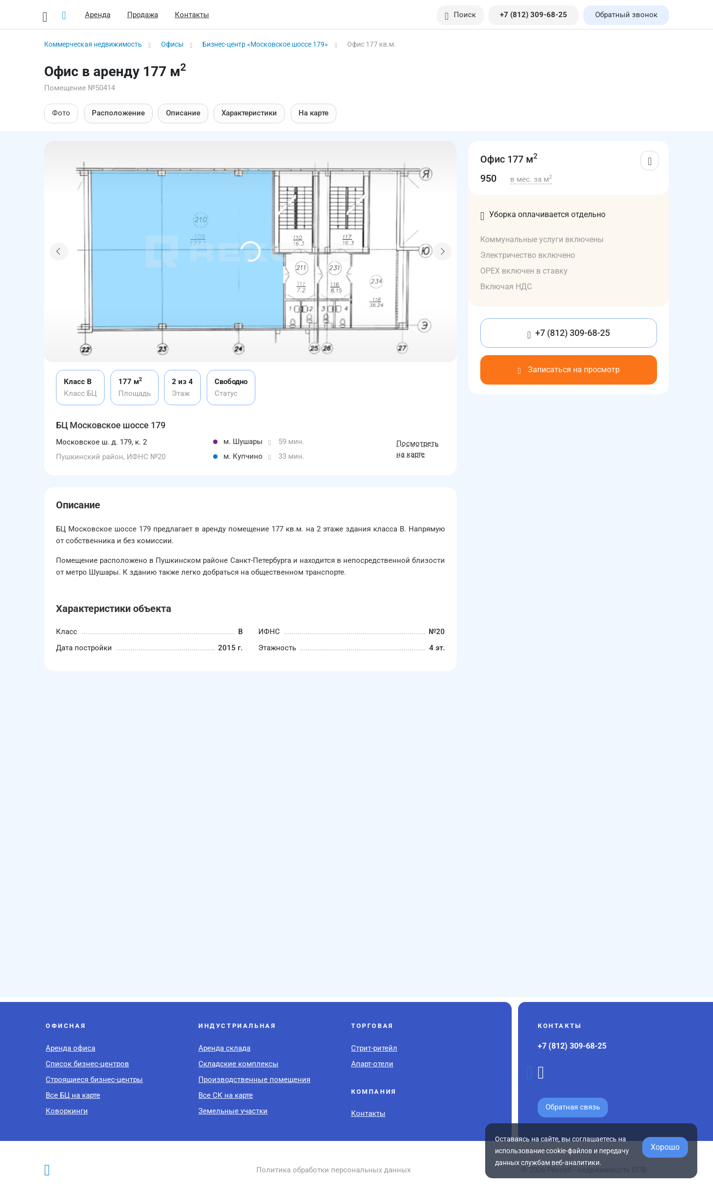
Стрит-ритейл (374, 1048)
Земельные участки (233, 1111)
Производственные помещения (254, 1079)
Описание (182, 113)
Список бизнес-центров (87, 1063)
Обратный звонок (626, 14)
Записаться (568, 369)
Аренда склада (224, 1048)
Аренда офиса (70, 1048)
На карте (312, 113)
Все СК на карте (225, 1095)
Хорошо (665, 1147)
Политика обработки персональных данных (333, 1170)
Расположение (118, 113)
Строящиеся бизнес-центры (94, 1079)
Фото (61, 113)
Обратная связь (573, 1107)
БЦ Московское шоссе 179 (110, 425)
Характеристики (248, 113)
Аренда (97, 14)
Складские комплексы (238, 1063)
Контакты (192, 14)
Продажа (142, 14)
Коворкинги (67, 1111)
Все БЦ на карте (73, 1095)
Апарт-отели (372, 1063)
